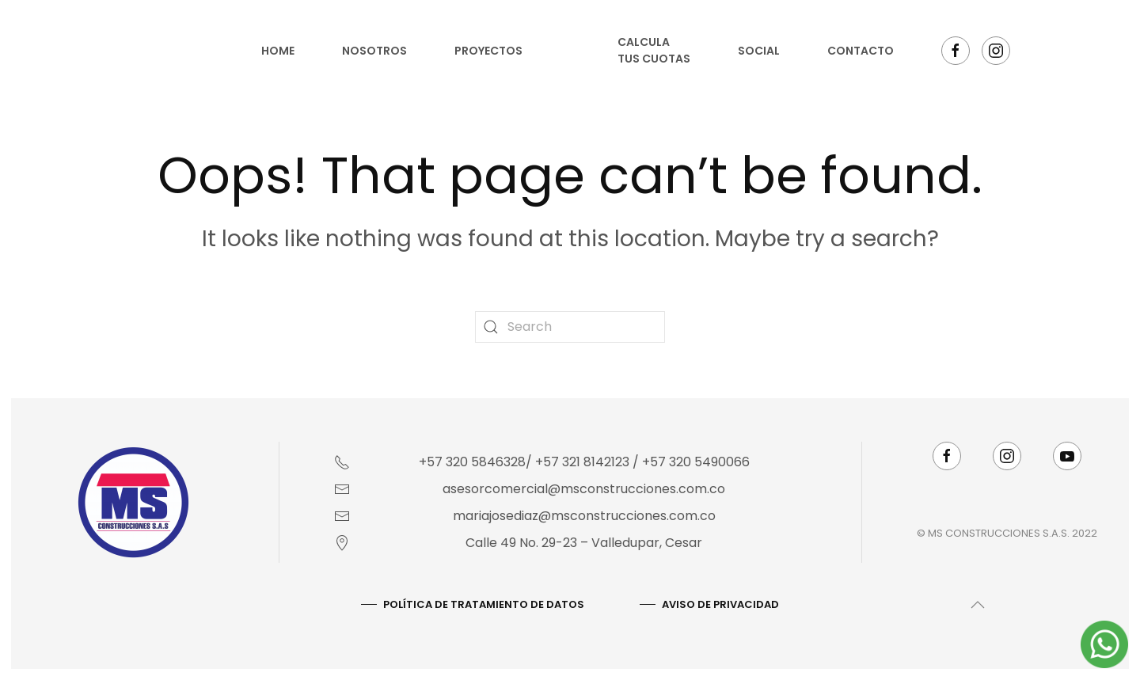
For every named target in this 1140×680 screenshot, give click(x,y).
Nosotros (374, 51)
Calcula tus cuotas (654, 50)
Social (759, 51)
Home (277, 51)
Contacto (860, 51)
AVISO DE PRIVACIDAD (718, 604)
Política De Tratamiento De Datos (482, 604)
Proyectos (488, 51)
